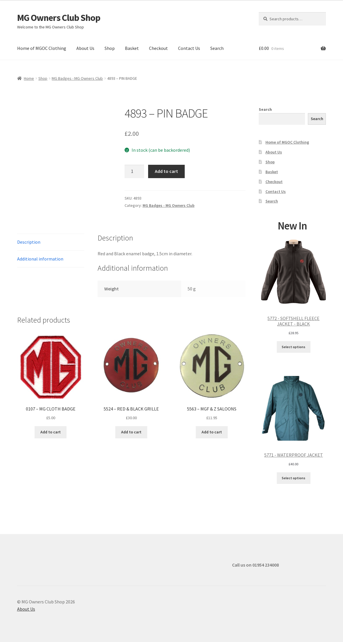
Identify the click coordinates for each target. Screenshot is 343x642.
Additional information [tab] (40, 259)
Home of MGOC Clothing (41, 48)
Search (217, 48)
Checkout (158, 48)
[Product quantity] (134, 171)
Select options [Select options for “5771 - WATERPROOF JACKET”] (293, 478)
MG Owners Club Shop (58, 17)
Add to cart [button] (50, 432)
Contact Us (189, 48)
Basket (132, 48)
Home (29, 78)
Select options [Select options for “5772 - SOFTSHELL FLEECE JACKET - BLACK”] (293, 347)
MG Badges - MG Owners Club (77, 78)
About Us (85, 48)
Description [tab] (28, 242)
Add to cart (166, 171)
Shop (110, 48)
